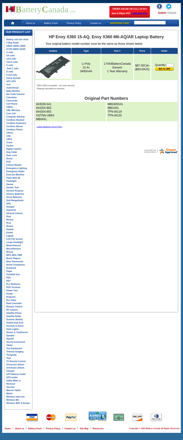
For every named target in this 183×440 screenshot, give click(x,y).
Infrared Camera (14, 213)
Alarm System (13, 78)
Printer (9, 293)
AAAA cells (12, 62)
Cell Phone (11, 104)
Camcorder (12, 100)
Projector (11, 297)
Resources (98, 428)
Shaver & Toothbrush (17, 332)
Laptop (9, 236)
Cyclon (9, 145)
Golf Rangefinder (15, 200)
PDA (8, 277)
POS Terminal (13, 287)
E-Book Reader (14, 165)
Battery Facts (51, 23)
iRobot (9, 226)
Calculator (11, 97)
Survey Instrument (15, 342)
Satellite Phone (14, 313)
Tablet (9, 345)
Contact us (95, 23)
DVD (8, 162)
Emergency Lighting (16, 168)
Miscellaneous (13, 248)
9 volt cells (11, 75)
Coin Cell (11, 113)
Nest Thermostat (14, 261)
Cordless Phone (14, 129)
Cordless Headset (15, 120)
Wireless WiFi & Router (18, 403)
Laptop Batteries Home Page (49, 127)
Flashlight (11, 181)
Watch (9, 393)
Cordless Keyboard (16, 123)
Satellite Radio (13, 316)
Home (8, 428)
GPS (8, 203)
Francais (172, 12)
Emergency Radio (15, 171)
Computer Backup (15, 116)
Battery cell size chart (17, 39)
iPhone (9, 219)
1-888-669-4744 (139, 13)
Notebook (11, 268)
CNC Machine (13, 110)
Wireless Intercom (15, 396)
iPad (8, 216)
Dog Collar (11, 152)
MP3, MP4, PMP (14, 255)
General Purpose (14, 191)
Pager (9, 271)
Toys (8, 358)
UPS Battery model (16, 374)
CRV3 (9, 139)
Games (9, 184)
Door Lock (11, 155)
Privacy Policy (74, 23)
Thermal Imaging (14, 351)
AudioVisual (12, 88)
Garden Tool (12, 187)
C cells (9, 65)
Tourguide (11, 355)
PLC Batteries (13, 284)
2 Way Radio (12, 42)
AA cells (10, 55)
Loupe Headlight (14, 242)
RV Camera (12, 310)
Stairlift (10, 339)
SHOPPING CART (119, 23)
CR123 (9, 133)
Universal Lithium (15, 364)
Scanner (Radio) (14, 319)
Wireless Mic (12, 400)
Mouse (9, 252)
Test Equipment (14, 348)
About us (30, 23)
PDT (8, 281)
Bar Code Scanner (15, 94)
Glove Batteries (14, 197)
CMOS (9, 107)
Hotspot (10, 207)
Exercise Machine (15, 174)
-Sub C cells (12, 68)
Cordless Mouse (14, 126)
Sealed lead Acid (14, 322)
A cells (9, 52)
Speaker (10, 335)
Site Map (84, 428)
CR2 (8, 136)
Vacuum (10, 387)
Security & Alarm (14, 326)
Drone (9, 158)
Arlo (8, 84)
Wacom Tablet (13, 390)
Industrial (11, 210)
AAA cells (11, 59)
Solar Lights (12, 329)
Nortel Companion (15, 265)
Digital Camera (13, 149)
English (162, 12)
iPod (8, 223)
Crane (9, 142)
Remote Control (14, 306)
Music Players (13, 258)
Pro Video (11, 300)
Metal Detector (13, 245)
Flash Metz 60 (13, 178)
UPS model (12, 377)
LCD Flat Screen (14, 239)
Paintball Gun (13, 274)
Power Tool (12, 290)
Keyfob (10, 229)
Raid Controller (14, 303)
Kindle (9, 232)
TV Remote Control (16, 361)
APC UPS (11, 81)
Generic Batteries (15, 194)
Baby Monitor (13, 91)
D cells (9, 71)
